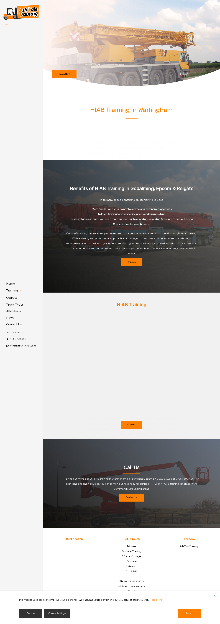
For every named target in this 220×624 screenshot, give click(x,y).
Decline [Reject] (30, 613)
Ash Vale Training (188, 546)
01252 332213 (164, 486)
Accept (189, 613)
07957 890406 (136, 586)
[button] (6, 25)
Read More (156, 599)
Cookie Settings (57, 613)
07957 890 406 (185, 486)
